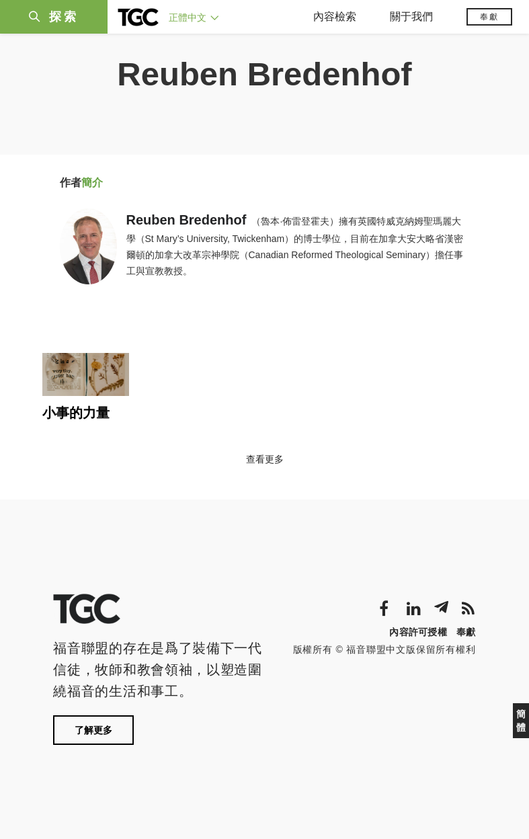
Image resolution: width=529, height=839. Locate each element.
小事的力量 (76, 412)
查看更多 (265, 459)
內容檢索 (334, 16)
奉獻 (489, 17)
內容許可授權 (418, 632)
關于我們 (411, 16)
